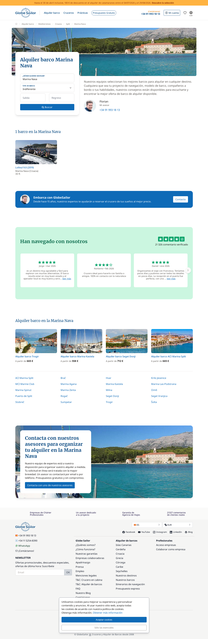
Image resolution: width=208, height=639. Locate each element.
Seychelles (122, 571)
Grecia (119, 558)
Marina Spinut (23, 390)
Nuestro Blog (83, 593)
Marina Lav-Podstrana (163, 384)
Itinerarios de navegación (130, 584)
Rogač (64, 396)
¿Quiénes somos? (86, 545)
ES (147, 524)
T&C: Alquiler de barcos (89, 584)
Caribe (119, 566)
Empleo (80, 571)
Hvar (108, 378)
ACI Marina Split (24, 378)
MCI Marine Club (24, 384)
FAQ (78, 588)
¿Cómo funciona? (85, 549)
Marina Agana (69, 384)
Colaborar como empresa (170, 549)
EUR (178, 524)
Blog (189, 532)
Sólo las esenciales (104, 627)
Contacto (180, 199)
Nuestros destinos (126, 575)
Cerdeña (120, 549)
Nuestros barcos (125, 580)
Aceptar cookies (104, 619)
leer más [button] (66, 278)
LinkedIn (176, 532)
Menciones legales (86, 575)
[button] (52, 13)
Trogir (109, 402)
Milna (109, 390)
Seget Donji (112, 396)
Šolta (154, 402)
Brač (63, 378)
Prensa (80, 566)
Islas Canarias (123, 545)
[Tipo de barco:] (47, 88)
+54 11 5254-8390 (26, 540)
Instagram (160, 532)
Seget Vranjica (159, 396)
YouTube (144, 532)
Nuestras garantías (86, 553)
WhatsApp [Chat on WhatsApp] (22, 545)
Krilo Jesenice (158, 378)
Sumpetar (66, 402)
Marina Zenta (68, 390)
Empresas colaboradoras (90, 558)
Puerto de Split (23, 396)
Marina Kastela (114, 384)
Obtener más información (107, 612)
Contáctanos (83, 597)
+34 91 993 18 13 (110, 110)
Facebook (128, 532)
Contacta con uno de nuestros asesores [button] (49, 485)
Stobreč (19, 402)
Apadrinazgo (83, 562)
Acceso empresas (166, 545)
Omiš (154, 390)
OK (68, 572)
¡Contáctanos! (24, 550)
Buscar (47, 107)
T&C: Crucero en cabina (89, 580)
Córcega (120, 562)
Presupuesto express (128, 588)
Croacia (120, 553)
